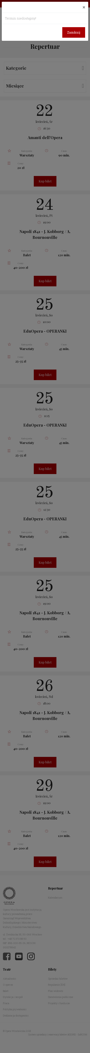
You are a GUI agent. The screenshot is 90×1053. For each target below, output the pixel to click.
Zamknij (73, 32)
